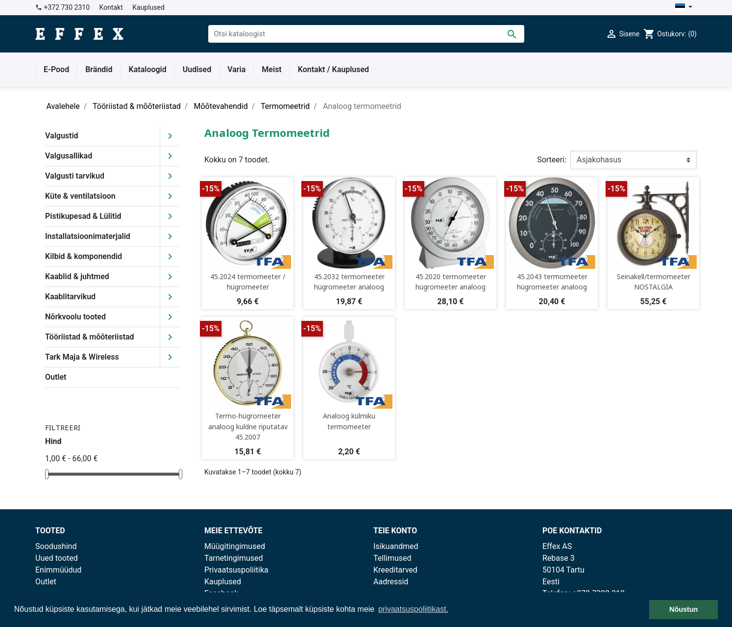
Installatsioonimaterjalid (87, 236)
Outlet (55, 377)
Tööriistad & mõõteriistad (89, 336)
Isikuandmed (395, 546)
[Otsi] (366, 34)
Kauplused (148, 7)
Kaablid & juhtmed (77, 276)
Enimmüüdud (58, 570)
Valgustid (61, 135)
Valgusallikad (68, 155)
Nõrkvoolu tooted (75, 316)
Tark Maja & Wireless (82, 357)
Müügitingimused (234, 546)
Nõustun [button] (683, 609)
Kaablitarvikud (70, 296)
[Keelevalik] (684, 7)
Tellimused (392, 558)
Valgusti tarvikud (74, 176)
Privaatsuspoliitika (236, 570)
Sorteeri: (551, 159)
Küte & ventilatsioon (80, 196)
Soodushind (55, 546)
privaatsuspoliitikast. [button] (413, 609)
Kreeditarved (395, 570)
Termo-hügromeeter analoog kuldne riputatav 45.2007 (248, 426)
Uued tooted (56, 558)
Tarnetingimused (233, 558)
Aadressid (390, 581)
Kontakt (111, 7)
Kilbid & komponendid (83, 256)
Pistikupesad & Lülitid (83, 216)
